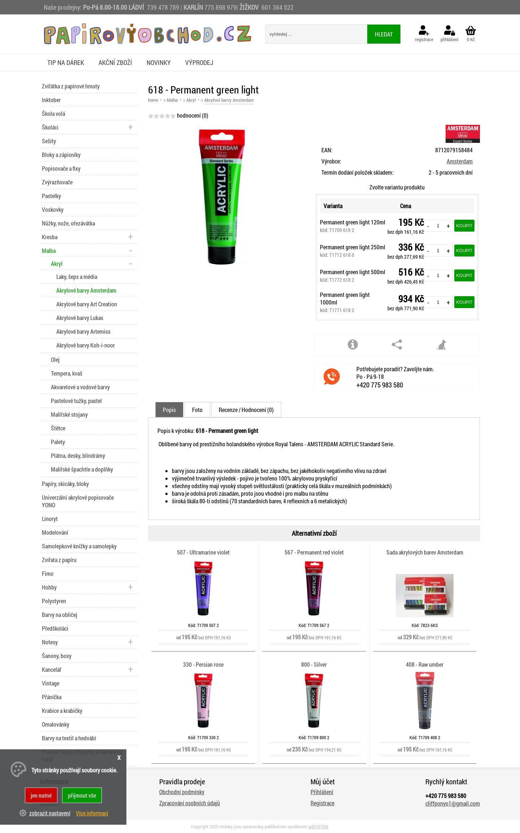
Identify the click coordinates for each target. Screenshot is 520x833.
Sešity (49, 141)
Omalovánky (55, 724)
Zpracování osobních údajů (189, 803)
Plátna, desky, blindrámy (78, 455)
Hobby (49, 587)
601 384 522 (277, 7)
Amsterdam (460, 161)
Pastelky (51, 196)
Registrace (322, 803)
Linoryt (50, 518)
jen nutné (41, 795)
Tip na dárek (65, 62)
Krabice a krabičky (62, 710)
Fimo (47, 573)
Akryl (191, 100)
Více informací (92, 813)
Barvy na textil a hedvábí (69, 738)
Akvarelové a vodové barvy (80, 387)
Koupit (464, 225)
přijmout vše (82, 795)
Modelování (55, 532)
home (153, 100)
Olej (55, 359)
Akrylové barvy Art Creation (86, 304)
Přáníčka (51, 697)
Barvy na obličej (59, 614)
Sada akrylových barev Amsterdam (424, 552)
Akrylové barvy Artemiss (83, 331)
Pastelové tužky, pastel (76, 400)
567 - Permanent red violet (314, 552)
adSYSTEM (318, 826)
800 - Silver (314, 664)
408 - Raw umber (424, 664)
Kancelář (51, 669)
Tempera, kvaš (66, 373)
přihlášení (449, 34)
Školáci (50, 127)
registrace (424, 34)
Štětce (58, 428)
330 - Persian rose (203, 664)
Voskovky (53, 209)
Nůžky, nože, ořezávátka (68, 223)
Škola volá (53, 113)
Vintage (50, 683)
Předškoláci (55, 628)
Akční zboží (115, 62)
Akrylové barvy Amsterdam (86, 290)
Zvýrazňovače (57, 182)
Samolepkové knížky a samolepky (79, 546)
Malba (172, 100)
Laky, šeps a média (76, 276)
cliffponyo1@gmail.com (452, 803)
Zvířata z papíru (59, 560)
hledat (384, 34)
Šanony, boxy (57, 655)
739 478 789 (163, 7)
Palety (58, 442)
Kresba (49, 237)
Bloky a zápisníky (61, 154)
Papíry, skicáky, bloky (65, 483)
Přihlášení (322, 791)
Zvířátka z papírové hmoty (71, 86)
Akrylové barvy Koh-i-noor (85, 345)
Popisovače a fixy (61, 168)
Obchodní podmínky (181, 791)
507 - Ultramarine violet (203, 552)
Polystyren (54, 601)
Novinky (159, 62)
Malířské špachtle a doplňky (82, 469)
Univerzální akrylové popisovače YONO (78, 501)
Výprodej (199, 62)
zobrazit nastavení (49, 813)
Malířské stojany (69, 414)
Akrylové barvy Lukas (79, 317)
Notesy (50, 642)
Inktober (51, 100)
